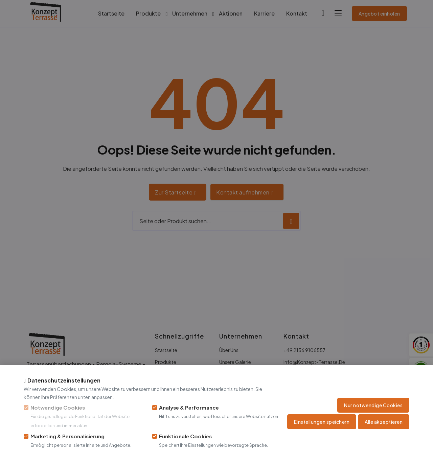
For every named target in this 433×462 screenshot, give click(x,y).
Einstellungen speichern (322, 422)
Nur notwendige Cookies (373, 405)
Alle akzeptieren (384, 422)
